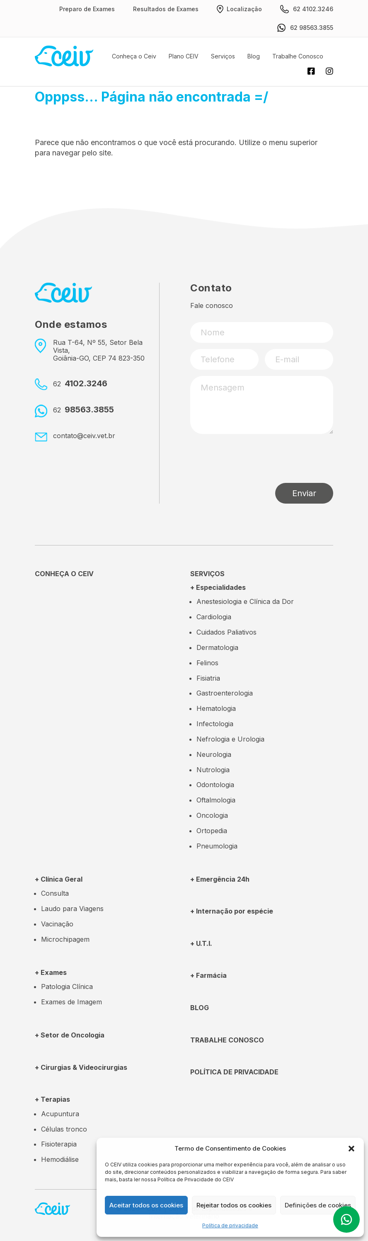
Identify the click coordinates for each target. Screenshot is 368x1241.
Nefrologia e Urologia (230, 739)
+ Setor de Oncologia (69, 1035)
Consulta (55, 893)
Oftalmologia (215, 800)
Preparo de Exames (87, 8)
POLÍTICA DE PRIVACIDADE (234, 1072)
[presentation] (253, 458)
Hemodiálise (60, 1159)
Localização (239, 9)
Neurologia (213, 754)
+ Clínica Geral (58, 879)
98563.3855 (83, 409)
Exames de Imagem (71, 1002)
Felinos (207, 663)
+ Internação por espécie (231, 911)
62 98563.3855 (305, 28)
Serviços (223, 56)
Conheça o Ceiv (134, 56)
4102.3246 (80, 383)
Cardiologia (213, 617)
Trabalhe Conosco (297, 56)
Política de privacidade (230, 1225)
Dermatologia (217, 647)
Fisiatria (208, 678)
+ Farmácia (208, 975)
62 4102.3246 (306, 9)
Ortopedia (211, 831)
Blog (253, 56)
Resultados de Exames (166, 8)
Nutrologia (213, 770)
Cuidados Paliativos (226, 632)
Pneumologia (216, 846)
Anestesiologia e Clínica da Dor (245, 601)
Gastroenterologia (224, 693)
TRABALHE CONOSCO (227, 1040)
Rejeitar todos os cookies (233, 1205)
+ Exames (51, 972)
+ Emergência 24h (219, 879)
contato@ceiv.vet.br (84, 435)
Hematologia (216, 708)
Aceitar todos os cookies (146, 1205)
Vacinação (57, 924)
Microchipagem (65, 939)
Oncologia (212, 815)
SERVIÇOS (207, 574)
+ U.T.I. (201, 943)
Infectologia (214, 724)
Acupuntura (60, 1114)
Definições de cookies (318, 1205)
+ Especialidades (218, 587)
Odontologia (215, 784)
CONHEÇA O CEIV (64, 574)
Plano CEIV (184, 56)
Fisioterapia (59, 1144)
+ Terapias (52, 1099)
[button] (351, 1148)
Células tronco (64, 1129)
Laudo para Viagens (72, 908)
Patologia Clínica (67, 986)
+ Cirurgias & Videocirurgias (81, 1067)
